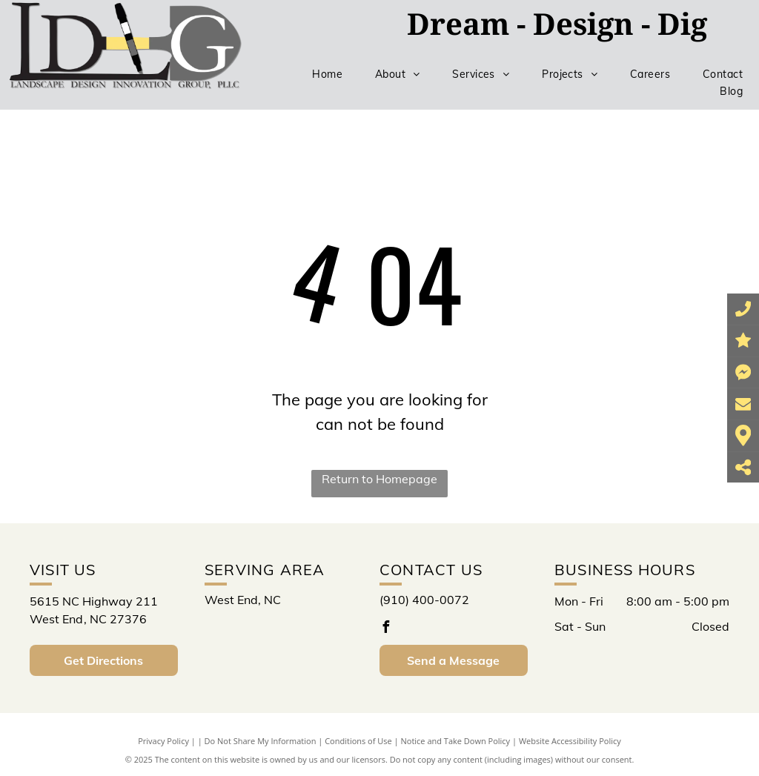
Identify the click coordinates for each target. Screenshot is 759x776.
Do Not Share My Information (260, 740)
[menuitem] (327, 74)
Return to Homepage (379, 478)
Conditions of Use (358, 740)
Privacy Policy (163, 740)
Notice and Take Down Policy (456, 740)
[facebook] (385, 628)
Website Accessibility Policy (570, 740)
